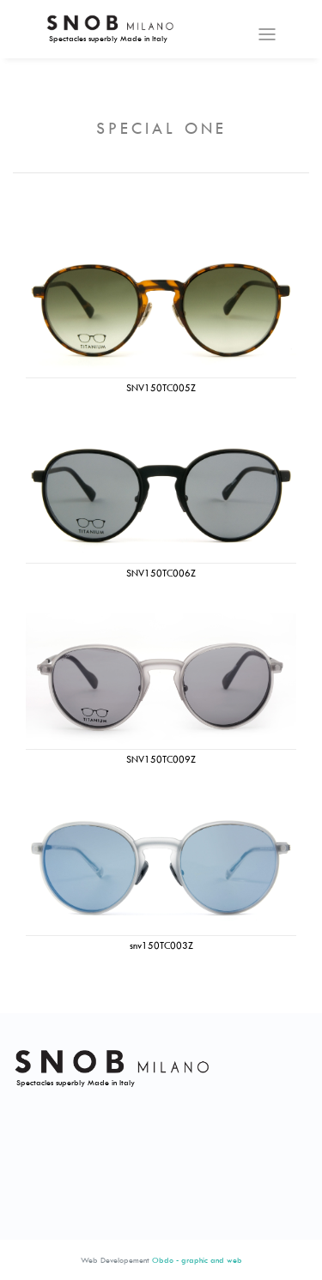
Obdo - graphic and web (197, 1260)
